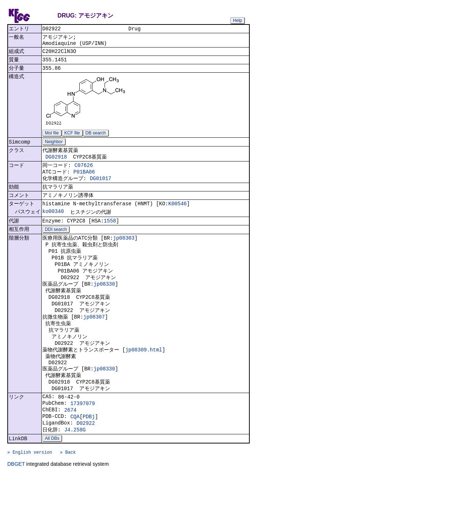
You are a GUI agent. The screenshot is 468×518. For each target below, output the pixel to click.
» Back (68, 495)
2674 (70, 446)
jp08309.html (143, 377)
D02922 (85, 461)
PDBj (89, 453)
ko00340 (53, 225)
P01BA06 (84, 181)
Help (237, 20)
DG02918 (56, 164)
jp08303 (124, 253)
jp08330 (104, 304)
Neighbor (54, 148)
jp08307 (94, 341)
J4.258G (75, 469)
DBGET (16, 508)
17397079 (82, 438)
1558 (110, 235)
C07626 (84, 173)
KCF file (72, 138)
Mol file (52, 138)
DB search (96, 138)
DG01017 (101, 189)
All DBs (52, 478)
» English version (29, 495)
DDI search (56, 244)
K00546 (177, 216)
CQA (74, 453)
